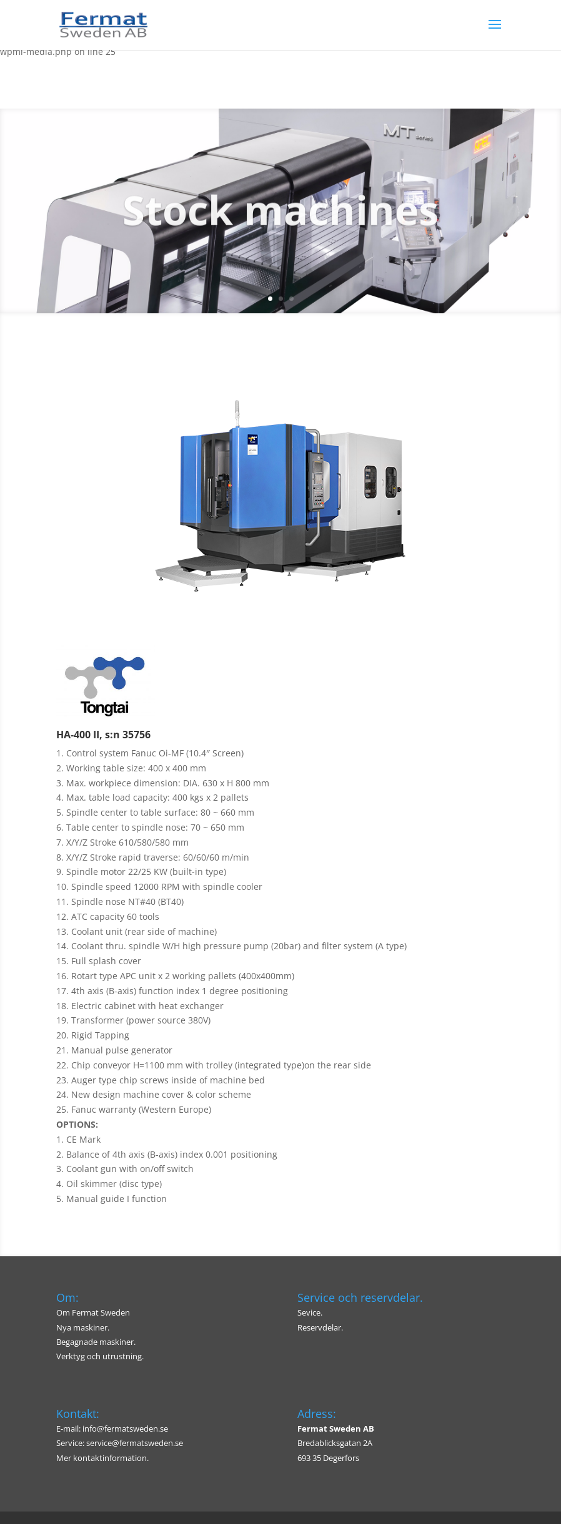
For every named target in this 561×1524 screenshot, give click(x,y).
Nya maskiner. (82, 1327)
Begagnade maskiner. (96, 1341)
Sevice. (309, 1312)
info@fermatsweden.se (125, 1428)
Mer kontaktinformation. (102, 1457)
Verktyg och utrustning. (100, 1356)
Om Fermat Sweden (93, 1312)
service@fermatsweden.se (134, 1442)
